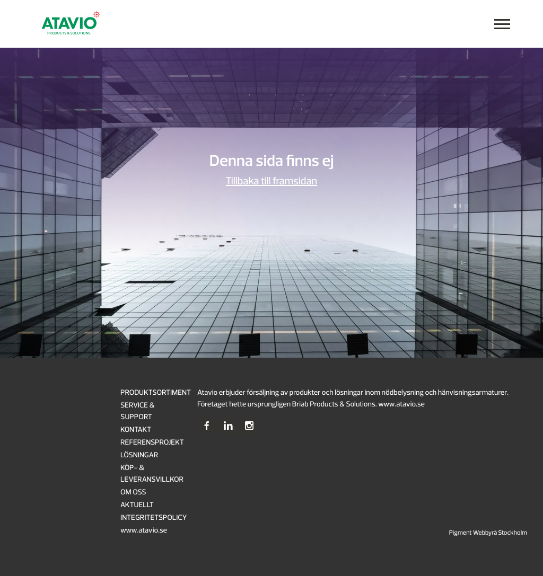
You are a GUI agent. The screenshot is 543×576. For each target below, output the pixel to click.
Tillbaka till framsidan (271, 181)
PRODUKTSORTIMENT (155, 392)
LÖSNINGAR (139, 455)
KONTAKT (135, 430)
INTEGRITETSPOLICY (153, 517)
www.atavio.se (143, 530)
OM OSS (133, 492)
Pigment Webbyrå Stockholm (488, 533)
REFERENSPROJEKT (152, 442)
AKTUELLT (137, 505)
